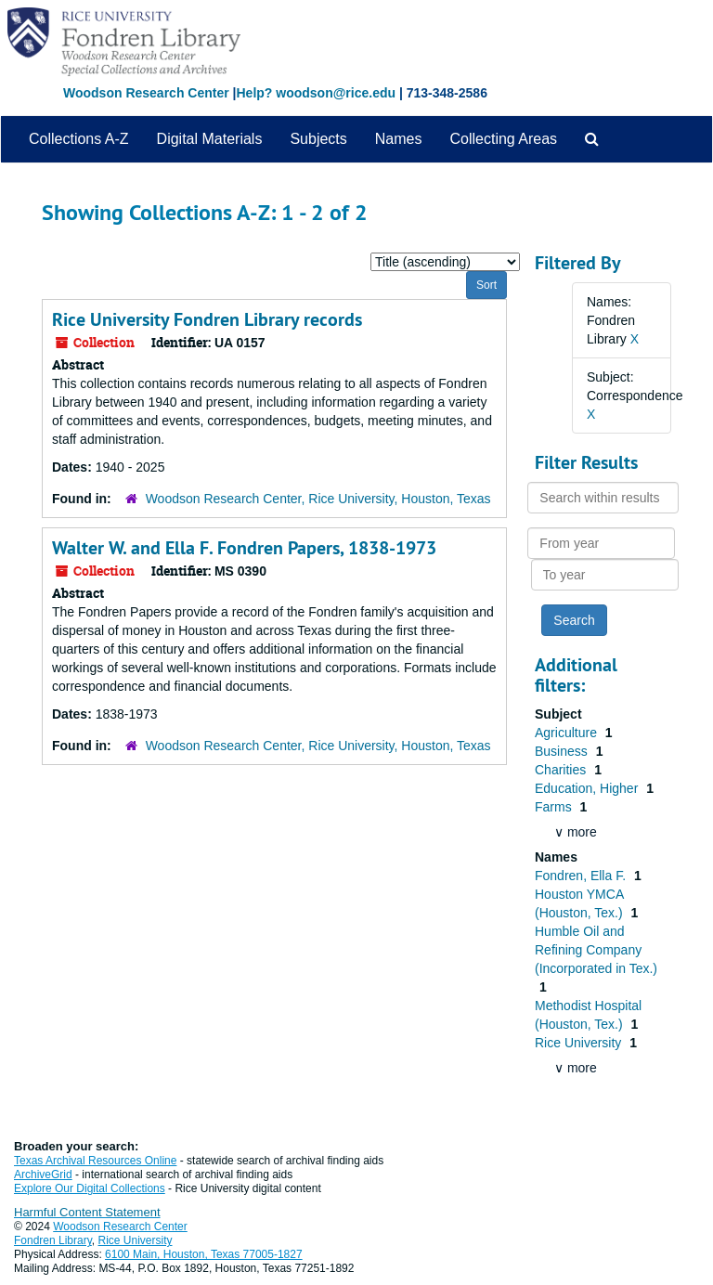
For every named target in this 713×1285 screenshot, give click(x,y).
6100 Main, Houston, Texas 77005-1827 (204, 1254)
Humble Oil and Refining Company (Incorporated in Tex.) (596, 950)
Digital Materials (210, 139)
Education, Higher (588, 788)
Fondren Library (53, 1240)
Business (563, 751)
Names (398, 139)
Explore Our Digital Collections (89, 1188)
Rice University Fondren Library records (207, 319)
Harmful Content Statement (87, 1212)
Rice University (580, 1042)
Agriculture (568, 732)
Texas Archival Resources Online (95, 1160)
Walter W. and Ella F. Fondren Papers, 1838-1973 (244, 548)
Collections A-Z (79, 139)
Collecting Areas (503, 139)
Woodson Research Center (146, 92)
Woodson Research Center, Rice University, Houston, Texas (318, 498)
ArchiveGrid (43, 1174)
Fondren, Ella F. (582, 875)
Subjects (318, 139)
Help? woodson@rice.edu (315, 92)
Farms (555, 806)
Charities (562, 769)
